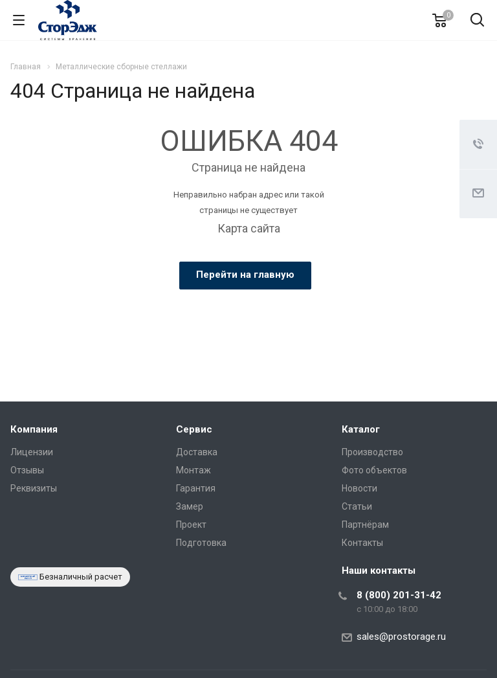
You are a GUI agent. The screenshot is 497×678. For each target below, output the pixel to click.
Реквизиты (33, 488)
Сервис (194, 429)
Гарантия (195, 488)
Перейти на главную (245, 274)
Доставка (196, 452)
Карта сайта (248, 228)
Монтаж (193, 470)
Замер (189, 506)
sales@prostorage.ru (401, 636)
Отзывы (27, 470)
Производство (372, 452)
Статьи (357, 506)
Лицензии (31, 452)
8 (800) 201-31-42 (399, 595)
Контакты (362, 542)
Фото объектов (374, 470)
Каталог (361, 429)
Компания (34, 429)
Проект (191, 524)
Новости (359, 488)
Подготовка (201, 542)
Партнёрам (365, 524)
